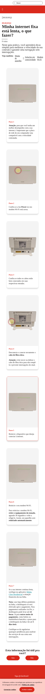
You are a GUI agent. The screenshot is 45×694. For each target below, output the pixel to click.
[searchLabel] (28, 3)
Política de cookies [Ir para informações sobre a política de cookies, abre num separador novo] (28, 685)
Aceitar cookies (27, 689)
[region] (22, 686)
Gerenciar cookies (10, 689)
